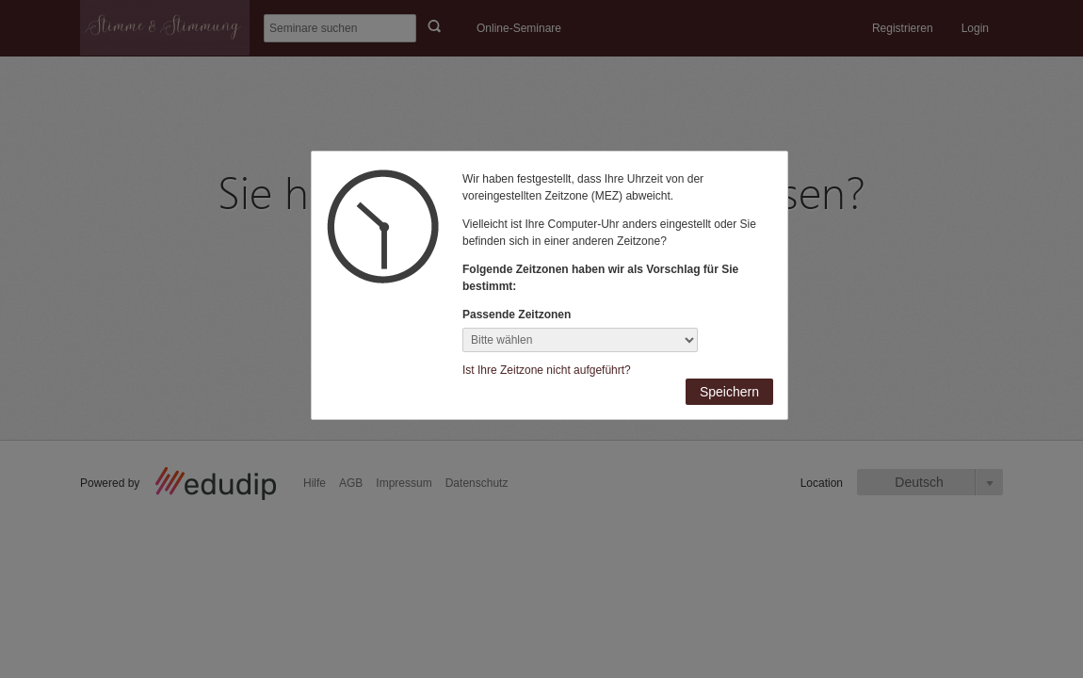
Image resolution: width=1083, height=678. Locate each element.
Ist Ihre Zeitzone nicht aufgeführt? (546, 370)
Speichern (729, 391)
